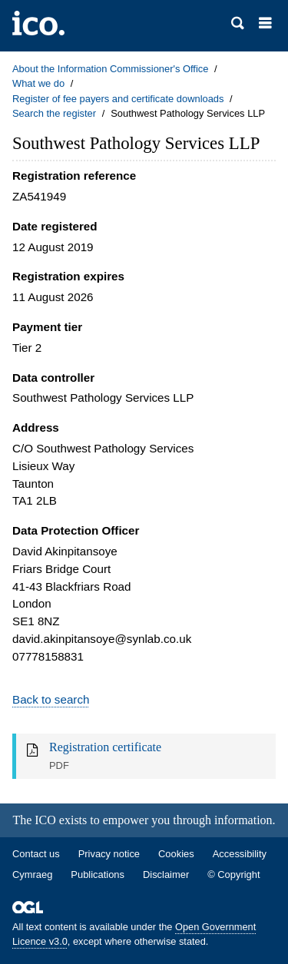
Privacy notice (109, 854)
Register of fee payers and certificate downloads (118, 98)
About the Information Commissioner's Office (110, 69)
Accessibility (239, 854)
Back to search (50, 699)
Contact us (36, 854)
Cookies (176, 854)
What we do (38, 83)
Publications (97, 874)
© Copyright (233, 874)
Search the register (54, 113)
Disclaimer (166, 874)
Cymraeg (32, 874)
